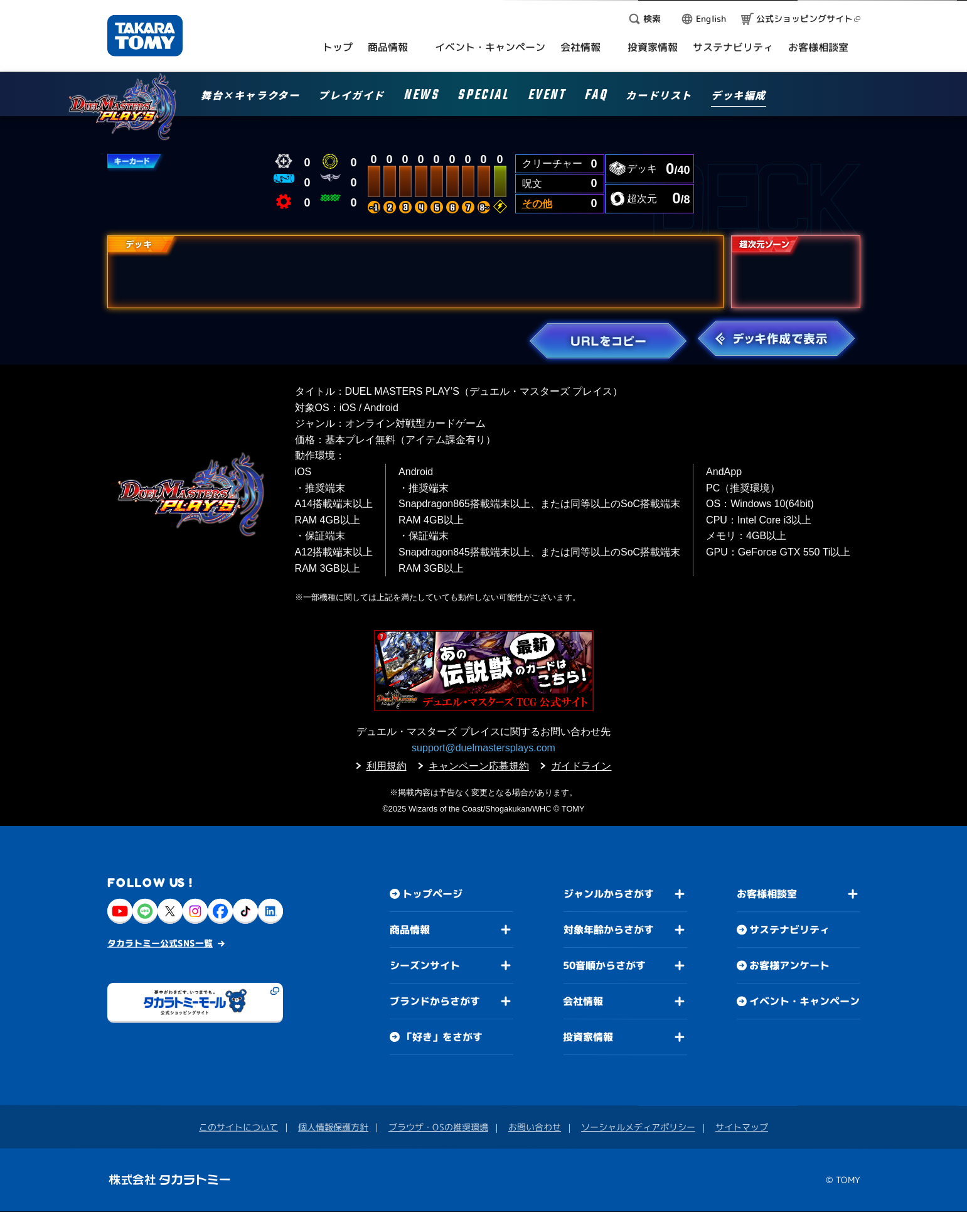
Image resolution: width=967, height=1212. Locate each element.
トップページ (432, 894)
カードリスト (659, 96)
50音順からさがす (604, 965)
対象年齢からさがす (608, 929)
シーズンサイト (424, 965)
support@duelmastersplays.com (483, 748)
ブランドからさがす (434, 1001)
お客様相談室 (767, 894)
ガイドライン (581, 766)
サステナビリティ (789, 930)
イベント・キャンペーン (804, 1002)
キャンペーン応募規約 (479, 766)
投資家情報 (588, 1037)
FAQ (595, 97)
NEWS (421, 97)
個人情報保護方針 (333, 1127)
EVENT (546, 97)
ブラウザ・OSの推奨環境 (438, 1127)
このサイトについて (238, 1127)
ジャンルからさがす (608, 894)
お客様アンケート (789, 966)
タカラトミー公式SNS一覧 (160, 943)
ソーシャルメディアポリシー (638, 1127)
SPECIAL (482, 97)
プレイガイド (351, 96)
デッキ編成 (738, 96)
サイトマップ (741, 1128)
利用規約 (386, 766)
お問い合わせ (534, 1127)
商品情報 (410, 929)
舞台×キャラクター (250, 96)
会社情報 (583, 1001)
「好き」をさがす (442, 1037)
